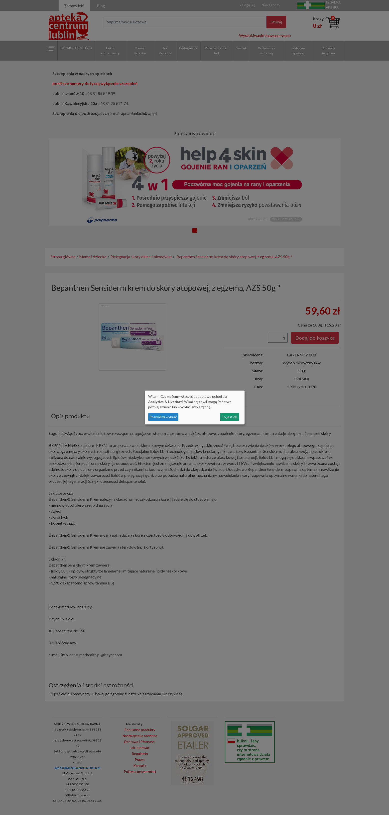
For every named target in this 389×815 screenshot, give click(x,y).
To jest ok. (230, 417)
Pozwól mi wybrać (163, 417)
